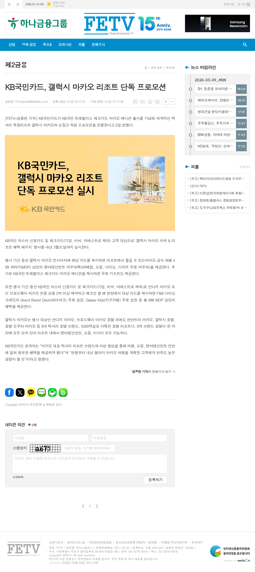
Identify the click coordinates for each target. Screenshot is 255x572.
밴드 (63, 392)
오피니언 (65, 44)
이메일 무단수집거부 (174, 542)
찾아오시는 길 (76, 542)
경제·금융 (29, 44)
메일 (142, 101)
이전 (83, 506)
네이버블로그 (41, 392)
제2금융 (170, 67)
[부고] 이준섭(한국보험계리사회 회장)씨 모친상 (218, 193)
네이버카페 (52, 392)
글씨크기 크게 (166, 102)
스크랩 (157, 101)
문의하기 (197, 542)
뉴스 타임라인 (203, 67)
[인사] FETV (198, 185)
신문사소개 (56, 542)
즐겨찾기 (18, 4)
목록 (135, 101)
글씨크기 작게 (172, 102)
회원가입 (229, 4)
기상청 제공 (58, 5)
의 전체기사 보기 (151, 371)
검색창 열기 (245, 45)
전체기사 (98, 44)
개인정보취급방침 (100, 542)
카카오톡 (30, 392)
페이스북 (9, 392)
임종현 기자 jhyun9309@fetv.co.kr (26, 101)
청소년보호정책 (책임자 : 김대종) (136, 542)
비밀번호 (99, 437)
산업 (11, 44)
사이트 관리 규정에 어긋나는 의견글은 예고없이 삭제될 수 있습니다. (65, 458)
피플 (81, 44)
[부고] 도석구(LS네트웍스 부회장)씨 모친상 (218, 207)
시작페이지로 (9, 4)
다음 (97, 506)
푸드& (47, 44)
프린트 (150, 101)
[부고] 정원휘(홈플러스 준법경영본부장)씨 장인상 (218, 200)
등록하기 (155, 479)
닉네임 (19, 437)
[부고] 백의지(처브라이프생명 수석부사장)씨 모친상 (218, 178)
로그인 (242, 4)
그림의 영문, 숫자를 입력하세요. (87, 448)
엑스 (20, 392)
